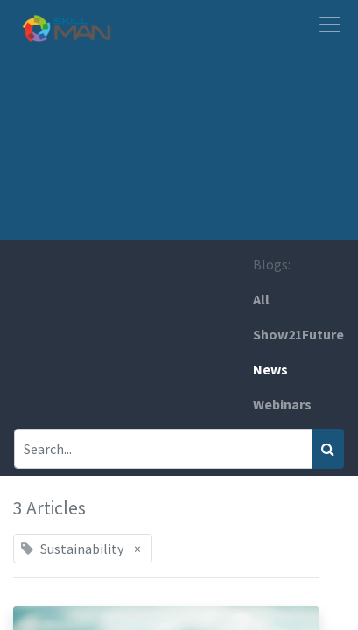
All (261, 299)
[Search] (328, 449)
